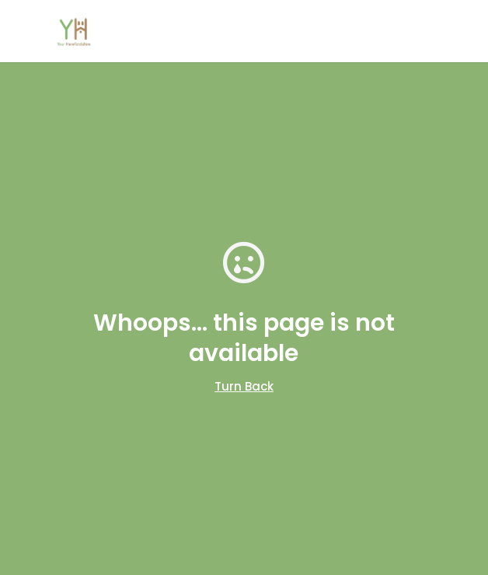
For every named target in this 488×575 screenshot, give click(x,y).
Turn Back (244, 386)
